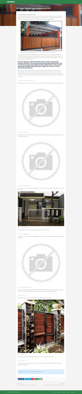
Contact (58, 392)
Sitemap (63, 392)
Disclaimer (73, 392)
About (54, 392)
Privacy (67, 392)
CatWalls (11, 392)
